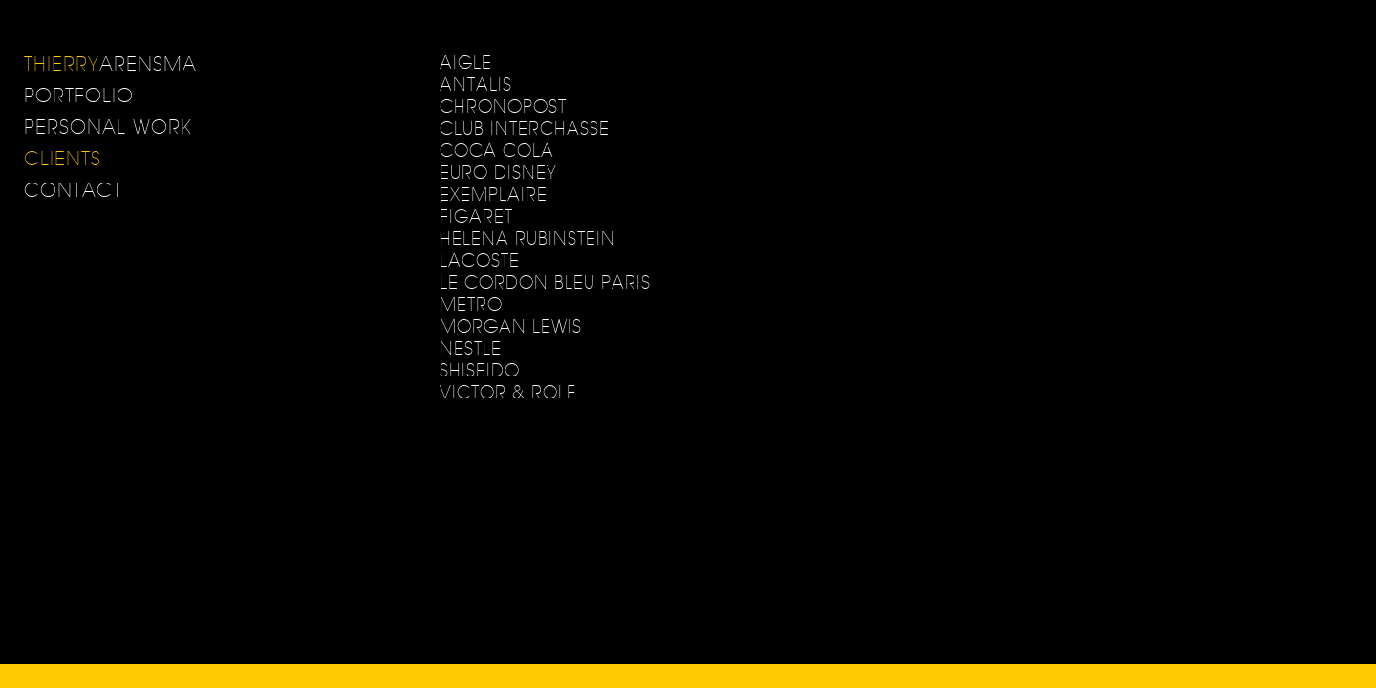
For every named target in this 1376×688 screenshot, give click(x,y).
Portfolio (79, 95)
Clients (62, 158)
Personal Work (108, 127)
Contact (73, 190)
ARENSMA (110, 63)
